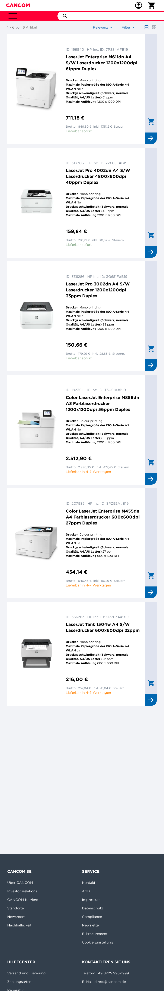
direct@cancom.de (110, 981)
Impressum (91, 899)
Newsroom (16, 917)
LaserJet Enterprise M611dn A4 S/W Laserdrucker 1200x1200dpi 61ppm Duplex (101, 62)
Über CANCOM (20, 882)
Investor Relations (22, 891)
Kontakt (88, 882)
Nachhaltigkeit (19, 925)
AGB (86, 891)
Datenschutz (92, 908)
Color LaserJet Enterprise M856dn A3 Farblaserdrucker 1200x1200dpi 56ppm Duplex (102, 403)
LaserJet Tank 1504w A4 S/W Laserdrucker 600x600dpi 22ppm (103, 627)
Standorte (15, 908)
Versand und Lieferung (26, 973)
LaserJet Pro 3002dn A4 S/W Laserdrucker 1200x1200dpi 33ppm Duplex (98, 289)
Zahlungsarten (19, 981)
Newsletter (91, 925)
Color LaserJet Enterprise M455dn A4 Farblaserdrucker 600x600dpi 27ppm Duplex (103, 517)
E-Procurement (94, 934)
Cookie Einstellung (97, 942)
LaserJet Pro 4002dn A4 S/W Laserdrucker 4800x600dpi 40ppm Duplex (98, 176)
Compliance (92, 917)
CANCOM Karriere (22, 899)
